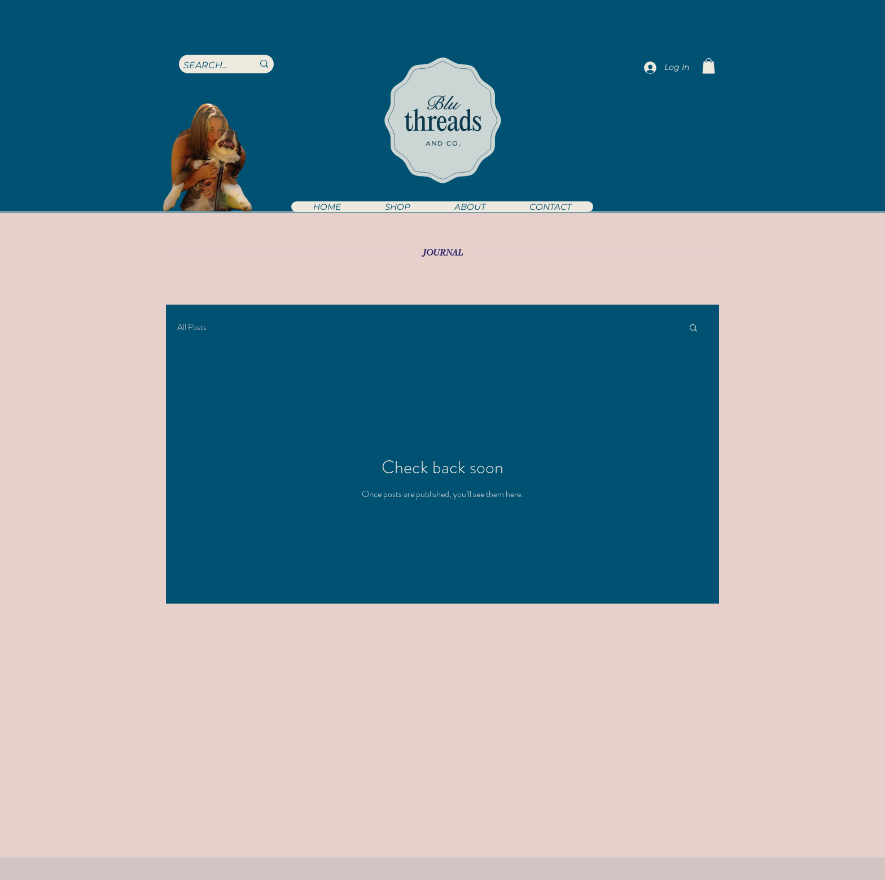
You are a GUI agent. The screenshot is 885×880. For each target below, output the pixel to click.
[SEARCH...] (209, 65)
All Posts (192, 327)
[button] (397, 206)
